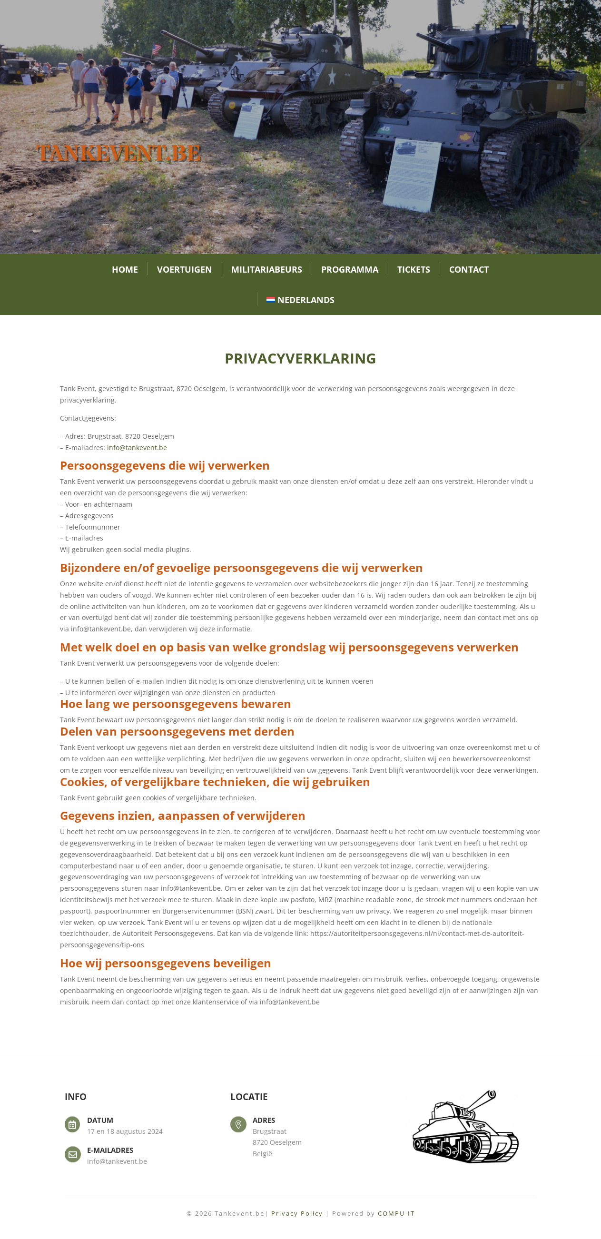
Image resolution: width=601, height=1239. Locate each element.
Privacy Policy (297, 1213)
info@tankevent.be (137, 447)
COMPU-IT (396, 1213)
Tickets (413, 269)
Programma (349, 269)
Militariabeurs (266, 269)
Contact (469, 269)
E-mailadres (110, 1150)
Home (125, 269)
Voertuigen (184, 269)
